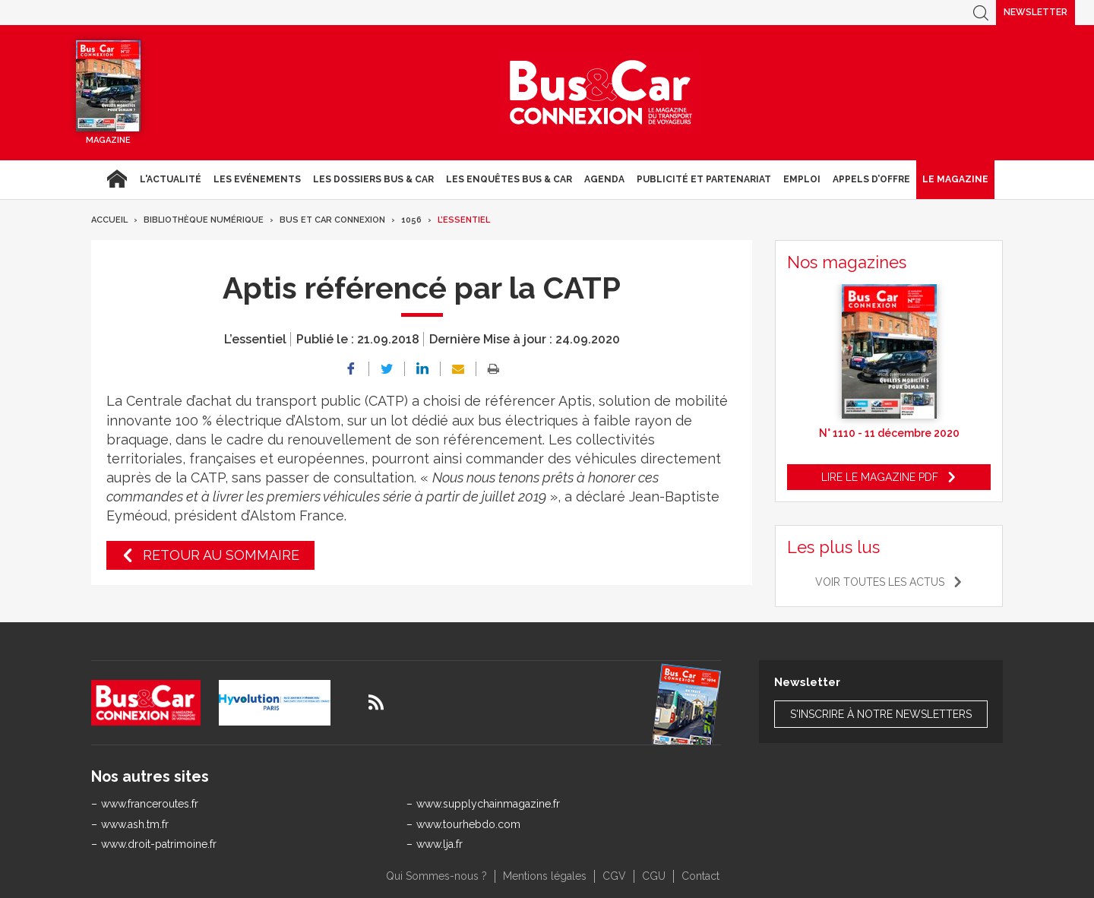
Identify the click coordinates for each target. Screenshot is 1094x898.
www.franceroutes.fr (149, 804)
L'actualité (170, 179)
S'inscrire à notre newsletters (881, 714)
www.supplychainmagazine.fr (488, 804)
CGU (654, 876)
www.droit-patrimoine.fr (159, 844)
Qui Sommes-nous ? (436, 876)
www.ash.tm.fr (135, 824)
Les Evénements (257, 179)
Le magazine (955, 179)
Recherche (980, 12)
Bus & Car (601, 92)
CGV (614, 876)
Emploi (801, 179)
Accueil (117, 179)
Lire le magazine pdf (879, 477)
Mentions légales (545, 876)
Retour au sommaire (221, 555)
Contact (700, 876)
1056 (411, 220)
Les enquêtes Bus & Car (509, 179)
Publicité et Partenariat (704, 179)
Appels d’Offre (871, 179)
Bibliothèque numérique (204, 220)
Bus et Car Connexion (332, 220)
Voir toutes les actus (879, 582)
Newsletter (1035, 12)
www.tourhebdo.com (468, 824)
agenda (604, 179)
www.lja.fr (439, 844)
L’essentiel (464, 220)
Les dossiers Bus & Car (373, 179)
